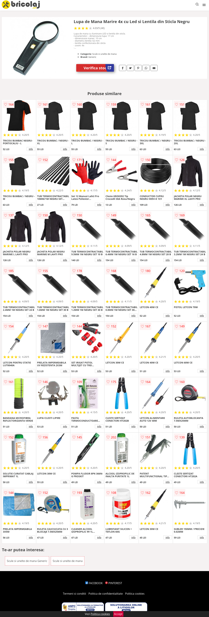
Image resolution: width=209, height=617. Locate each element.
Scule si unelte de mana (68, 561)
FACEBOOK (94, 583)
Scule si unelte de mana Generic (27, 561)
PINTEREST (113, 583)
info (31, 148)
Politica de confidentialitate (105, 593)
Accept (118, 614)
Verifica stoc (99, 68)
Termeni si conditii (74, 593)
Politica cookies (134, 593)
